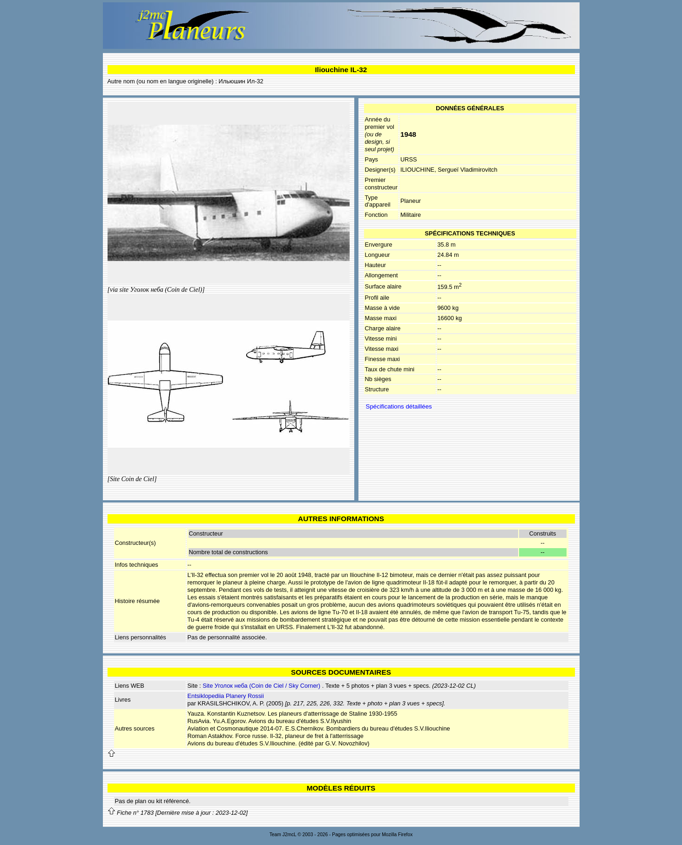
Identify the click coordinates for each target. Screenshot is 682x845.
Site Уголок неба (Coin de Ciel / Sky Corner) (261, 685)
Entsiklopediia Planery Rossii (226, 695)
